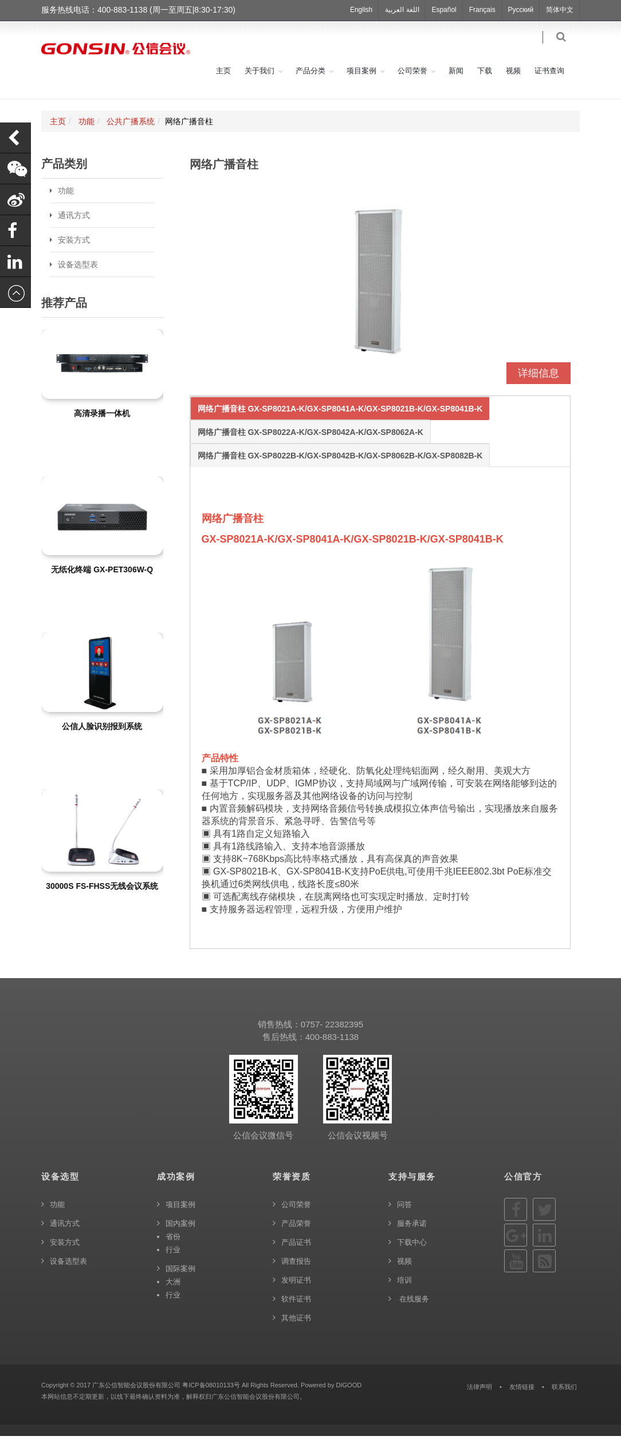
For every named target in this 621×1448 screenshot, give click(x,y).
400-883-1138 (332, 1049)
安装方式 (74, 251)
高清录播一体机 (102, 425)
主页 (223, 82)
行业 (173, 1261)
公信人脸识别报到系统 (102, 738)
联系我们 (564, 1398)
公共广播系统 (131, 133)
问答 (404, 1216)
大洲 (173, 1293)
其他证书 (296, 1330)
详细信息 (538, 385)
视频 (513, 82)
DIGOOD (348, 1397)
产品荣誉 (296, 1235)
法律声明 (479, 1398)
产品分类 (310, 82)
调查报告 (296, 1273)
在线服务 (413, 1311)
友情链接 (521, 1398)
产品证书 (296, 1254)
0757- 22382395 (332, 1036)
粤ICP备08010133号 (211, 1397)
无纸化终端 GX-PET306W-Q (102, 581)
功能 (86, 133)
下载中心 (412, 1254)
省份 (173, 1248)
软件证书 (296, 1311)
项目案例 (361, 82)
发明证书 (296, 1292)
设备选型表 (78, 276)
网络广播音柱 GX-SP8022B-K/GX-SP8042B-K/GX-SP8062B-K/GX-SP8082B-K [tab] (340, 467)
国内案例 (180, 1235)
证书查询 (549, 82)
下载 (484, 82)
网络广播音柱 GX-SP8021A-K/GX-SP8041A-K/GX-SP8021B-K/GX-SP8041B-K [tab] (340, 420)
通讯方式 (74, 227)
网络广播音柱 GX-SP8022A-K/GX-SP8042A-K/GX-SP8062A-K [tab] (310, 444)
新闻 (456, 82)
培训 (404, 1292)
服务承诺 (412, 1235)
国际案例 (180, 1280)
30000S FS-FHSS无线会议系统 (102, 898)
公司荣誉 (412, 82)
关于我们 (259, 82)
